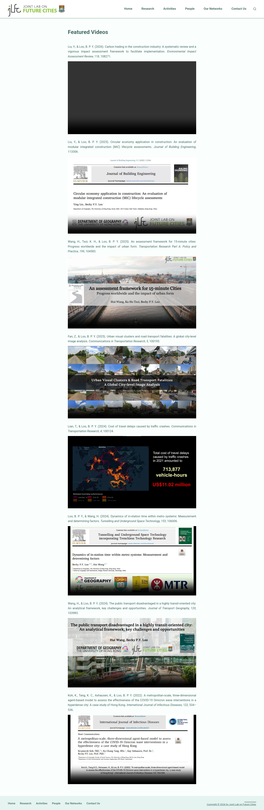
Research (148, 8)
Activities (169, 8)
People (190, 8)
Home (128, 8)
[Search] (254, 9)
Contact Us (238, 8)
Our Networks (213, 8)
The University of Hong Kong (241, 801)
